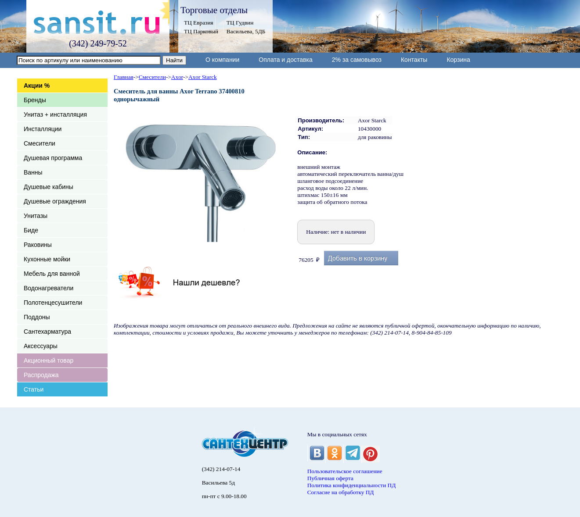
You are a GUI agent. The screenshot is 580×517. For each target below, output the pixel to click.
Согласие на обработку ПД (340, 492)
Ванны (33, 172)
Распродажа (41, 374)
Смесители (39, 143)
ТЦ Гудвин (240, 22)
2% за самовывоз (357, 59)
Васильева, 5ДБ (246, 31)
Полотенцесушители (53, 302)
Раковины (38, 244)
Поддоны (37, 317)
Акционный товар (48, 360)
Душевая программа (53, 157)
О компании (222, 59)
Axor (177, 77)
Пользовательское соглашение (344, 471)
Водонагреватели (48, 288)
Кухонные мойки (47, 259)
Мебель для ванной (52, 273)
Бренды (35, 99)
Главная (123, 77)
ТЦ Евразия (198, 22)
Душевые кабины (48, 186)
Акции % (37, 85)
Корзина (458, 59)
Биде (31, 230)
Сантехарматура (47, 331)
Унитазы (35, 215)
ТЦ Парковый (201, 31)
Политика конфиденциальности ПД (351, 485)
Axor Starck (202, 77)
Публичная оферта (330, 478)
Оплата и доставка (285, 59)
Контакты (414, 59)
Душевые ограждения (55, 201)
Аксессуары (41, 345)
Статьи (33, 389)
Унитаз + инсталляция (55, 114)
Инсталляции (42, 128)
